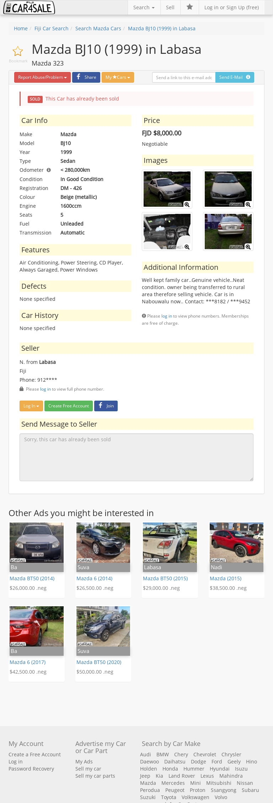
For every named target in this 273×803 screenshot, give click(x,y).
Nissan (245, 782)
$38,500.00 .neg (228, 588)
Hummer (193, 768)
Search (144, 7)
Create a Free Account (35, 754)
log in (166, 316)
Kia (159, 775)
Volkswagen (195, 797)
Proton (197, 790)
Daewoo (149, 761)
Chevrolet (204, 754)
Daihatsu (175, 761)
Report (42, 77)
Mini (195, 782)
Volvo (221, 797)
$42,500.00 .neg (28, 671)
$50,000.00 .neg (94, 671)
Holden (148, 768)
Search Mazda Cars (98, 28)
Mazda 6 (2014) (94, 578)
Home (21, 28)
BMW (162, 754)
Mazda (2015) (225, 578)
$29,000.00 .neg (161, 588)
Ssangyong (223, 790)
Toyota (168, 797)
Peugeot (174, 790)
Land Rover (181, 775)
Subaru (250, 790)
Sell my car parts (95, 775)
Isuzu (241, 768)
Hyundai (220, 768)
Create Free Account (68, 406)
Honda (170, 768)
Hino (251, 761)
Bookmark (18, 60)
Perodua (150, 790)
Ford (217, 761)
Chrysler (231, 754)
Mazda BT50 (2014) (32, 578)
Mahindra (231, 775)
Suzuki (148, 797)
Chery (181, 754)
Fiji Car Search (51, 28)
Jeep (145, 775)
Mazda (148, 782)
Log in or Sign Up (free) (231, 7)
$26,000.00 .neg (28, 588)
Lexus (207, 775)
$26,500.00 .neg (94, 588)
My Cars (118, 77)
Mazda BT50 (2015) (165, 578)
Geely (234, 761)
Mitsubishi (218, 782)
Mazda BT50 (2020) (98, 662)
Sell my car (88, 768)
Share (85, 77)
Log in (16, 761)
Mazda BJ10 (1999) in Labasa (162, 28)
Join (105, 406)
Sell (170, 7)
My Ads (84, 761)
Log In (31, 406)
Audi (145, 754)
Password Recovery (31, 768)
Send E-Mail (234, 77)
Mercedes (173, 782)
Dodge (198, 761)
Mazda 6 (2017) (28, 662)
